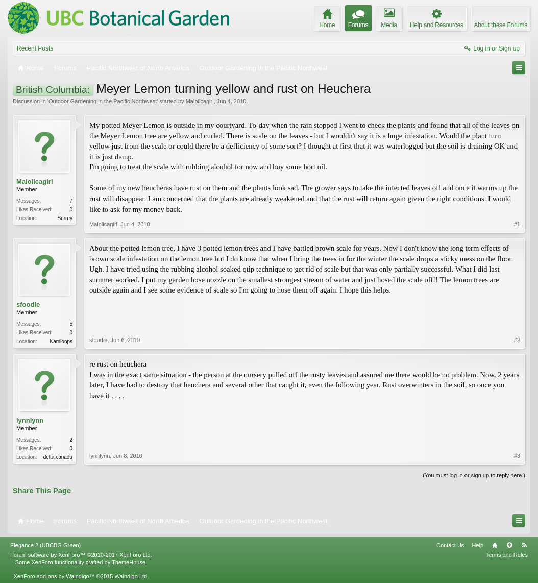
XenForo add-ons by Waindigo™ (53, 576)
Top (509, 545)
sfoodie (28, 304)
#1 (517, 224)
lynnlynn (29, 420)
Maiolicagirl (200, 101)
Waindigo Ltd (130, 576)
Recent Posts (35, 48)
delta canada (57, 457)
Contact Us (450, 545)
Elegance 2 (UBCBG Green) (45, 545)
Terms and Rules (506, 555)
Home (494, 545)
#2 (517, 340)
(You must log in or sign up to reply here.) (474, 475)
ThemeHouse (128, 562)
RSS (524, 545)
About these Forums (500, 25)
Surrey (65, 218)
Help (477, 545)
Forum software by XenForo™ (81, 555)
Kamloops (61, 341)
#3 (517, 456)
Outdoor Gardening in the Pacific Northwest (102, 101)
